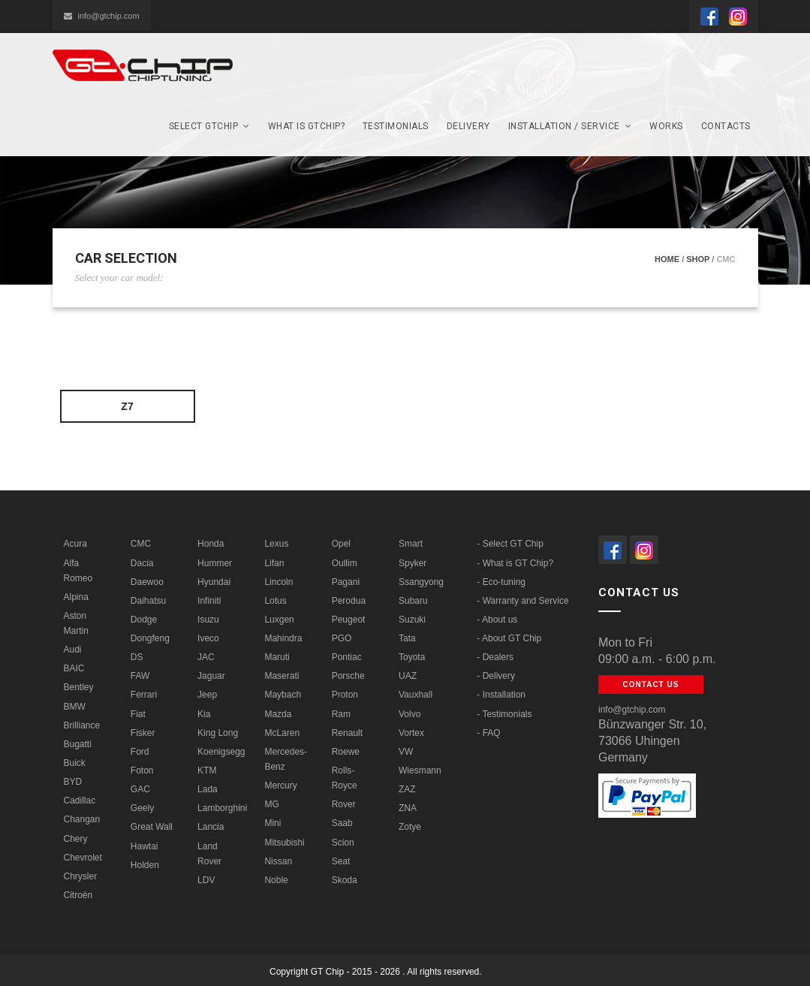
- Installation (501, 694)
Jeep (207, 694)
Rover (344, 804)
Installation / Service (570, 126)
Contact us (651, 684)
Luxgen (279, 619)
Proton (345, 694)
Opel (341, 543)
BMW (75, 706)
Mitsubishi (284, 842)
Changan (82, 819)
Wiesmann (420, 770)
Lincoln (278, 582)
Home (667, 259)
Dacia (142, 563)
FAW (140, 676)
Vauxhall (415, 694)
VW (406, 751)
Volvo (409, 714)
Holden (145, 865)
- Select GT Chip (510, 543)
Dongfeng (150, 638)
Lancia (210, 827)
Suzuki (412, 619)
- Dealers (495, 657)
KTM (206, 770)
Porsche (348, 676)
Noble (276, 880)
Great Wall (152, 827)
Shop (697, 259)
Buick (75, 763)
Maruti (276, 657)
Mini (272, 823)
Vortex (411, 733)
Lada (207, 789)
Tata (407, 638)
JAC (206, 657)
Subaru (413, 601)
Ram (341, 714)
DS (137, 657)
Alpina (76, 597)
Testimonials (396, 126)
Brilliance (82, 725)
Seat (341, 861)
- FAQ (488, 733)
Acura (75, 543)
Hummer (214, 563)
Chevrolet (83, 857)
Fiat (138, 714)
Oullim (344, 563)
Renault (347, 733)
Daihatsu (148, 601)
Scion (343, 842)
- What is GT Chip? (515, 563)
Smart (411, 543)
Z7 (127, 406)
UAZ (408, 676)
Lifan (274, 563)
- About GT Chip (509, 638)
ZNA (408, 808)
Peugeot (349, 619)
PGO (342, 638)
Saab (342, 823)
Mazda (277, 714)
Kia (203, 714)
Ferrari (144, 694)
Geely (142, 808)
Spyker (412, 563)
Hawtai (144, 846)
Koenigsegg (221, 751)
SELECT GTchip (209, 126)
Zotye (410, 827)
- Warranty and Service (522, 601)
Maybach (282, 694)
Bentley (79, 687)
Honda (210, 543)
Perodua (349, 601)
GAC (140, 789)
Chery (76, 839)
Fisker (143, 733)
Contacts (726, 126)
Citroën (78, 895)
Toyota (412, 657)
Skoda (344, 880)
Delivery (468, 126)
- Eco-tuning (501, 582)
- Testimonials (504, 714)
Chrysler (81, 876)
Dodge (144, 619)
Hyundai (213, 582)
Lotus (275, 601)
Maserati (281, 676)
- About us (497, 619)
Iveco (208, 638)
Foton (142, 770)
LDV (206, 880)
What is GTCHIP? (306, 126)
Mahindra (283, 638)
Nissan (278, 861)
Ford (140, 751)
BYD (73, 781)
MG (271, 804)
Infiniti (209, 601)
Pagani (346, 582)
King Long (217, 733)
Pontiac (347, 657)
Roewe (346, 751)
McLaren (282, 733)
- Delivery (496, 676)
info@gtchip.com (102, 15)
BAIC (74, 668)
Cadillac (80, 800)
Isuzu (208, 619)
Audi (73, 649)
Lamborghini (222, 808)
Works (666, 126)
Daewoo (147, 582)
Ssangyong (421, 582)
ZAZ (407, 789)
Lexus (276, 543)
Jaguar (211, 676)
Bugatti (78, 744)
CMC (141, 543)
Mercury (280, 785)
